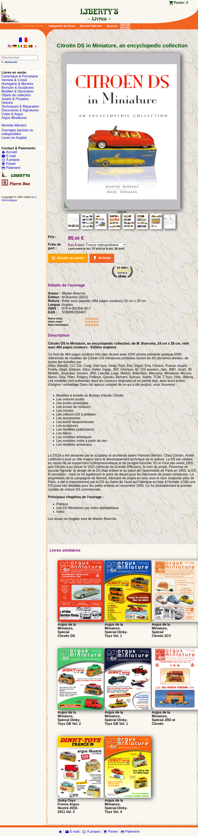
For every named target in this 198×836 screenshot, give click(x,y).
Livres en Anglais (14, 137)
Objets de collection (16, 95)
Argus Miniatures (14, 118)
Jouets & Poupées (15, 99)
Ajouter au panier (67, 258)
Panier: (181, 2)
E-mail (8, 156)
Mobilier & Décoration (17, 91)
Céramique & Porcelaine (19, 76)
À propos (10, 159)
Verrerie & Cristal (14, 80)
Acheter (101, 258)
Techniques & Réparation (20, 106)
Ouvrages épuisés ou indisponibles (17, 132)
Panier (8, 163)
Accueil (9, 152)
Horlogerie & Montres (17, 84)
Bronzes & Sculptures (17, 87)
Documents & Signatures (20, 110)
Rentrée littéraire (91, 25)
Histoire (7, 102)
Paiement (10, 167)
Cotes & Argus (12, 114)
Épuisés (112, 25)
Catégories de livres (62, 25)
